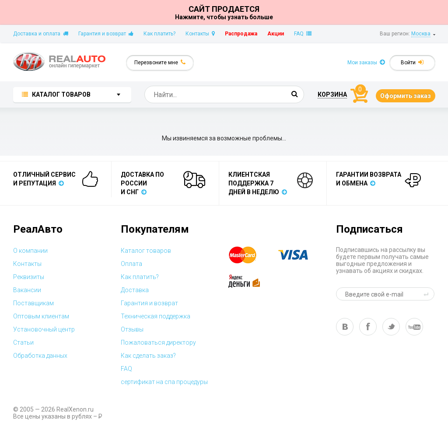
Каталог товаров (146, 250)
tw (391, 326)
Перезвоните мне (160, 62)
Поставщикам (33, 303)
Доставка (135, 289)
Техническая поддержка (155, 316)
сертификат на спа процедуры (164, 381)
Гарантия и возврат (105, 34)
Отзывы (132, 329)
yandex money (250, 281)
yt (414, 326)
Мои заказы (366, 62)
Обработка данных (40, 355)
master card (250, 255)
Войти (412, 62)
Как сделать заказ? (148, 355)
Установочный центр (44, 329)
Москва (420, 34)
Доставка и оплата (40, 34)
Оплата (131, 263)
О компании (30, 250)
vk (345, 326)
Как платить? (159, 34)
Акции (275, 34)
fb (368, 326)
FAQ (303, 34)
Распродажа (241, 34)
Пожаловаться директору (158, 342)
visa (300, 255)
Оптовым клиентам (41, 316)
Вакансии (27, 289)
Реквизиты (28, 276)
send (427, 294)
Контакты (200, 34)
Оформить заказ (405, 95)
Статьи (23, 342)
